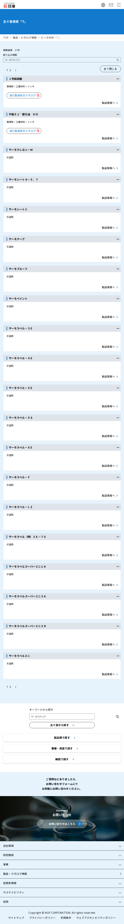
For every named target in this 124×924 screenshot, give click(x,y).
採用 (6, 902)
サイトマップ (16, 918)
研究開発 (8, 855)
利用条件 (66, 918)
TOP (6, 37)
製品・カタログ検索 (25, 37)
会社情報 (8, 846)
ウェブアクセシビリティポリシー (96, 918)
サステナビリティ (13, 892)
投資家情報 (9, 883)
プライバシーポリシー (42, 918)
